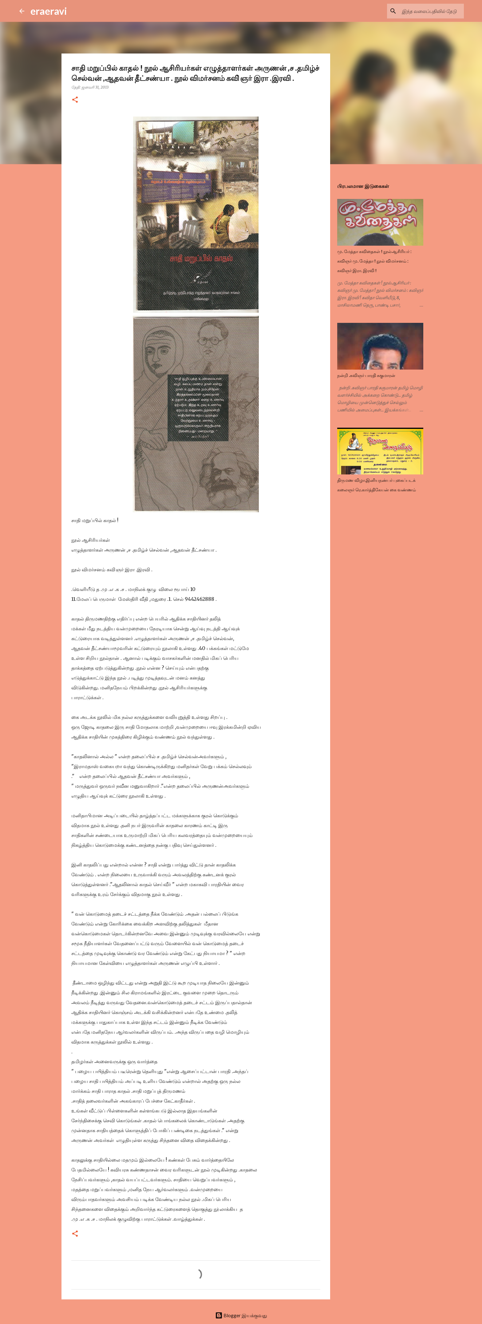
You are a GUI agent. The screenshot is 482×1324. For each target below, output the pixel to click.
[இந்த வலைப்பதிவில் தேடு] (431, 11)
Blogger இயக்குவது (241, 1315)
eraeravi (48, 11)
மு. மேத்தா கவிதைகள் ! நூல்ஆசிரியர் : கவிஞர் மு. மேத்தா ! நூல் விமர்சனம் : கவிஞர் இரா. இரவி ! (374, 261)
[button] (75, 100)
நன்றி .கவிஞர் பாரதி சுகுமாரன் (366, 375)
